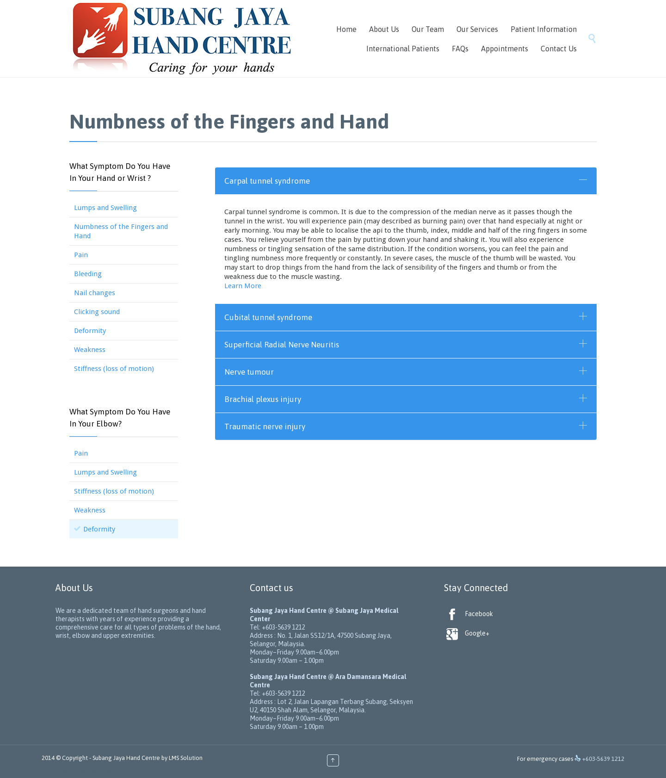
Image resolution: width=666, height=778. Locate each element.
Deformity (90, 331)
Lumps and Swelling (105, 208)
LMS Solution (186, 757)
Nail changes (94, 293)
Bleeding (88, 274)
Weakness (89, 350)
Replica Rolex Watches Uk (76, 772)
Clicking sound (97, 312)
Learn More (242, 286)
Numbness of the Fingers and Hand (121, 231)
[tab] (406, 180)
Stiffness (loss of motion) (114, 368)
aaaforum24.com (135, 772)
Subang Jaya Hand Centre (126, 757)
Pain (81, 255)
